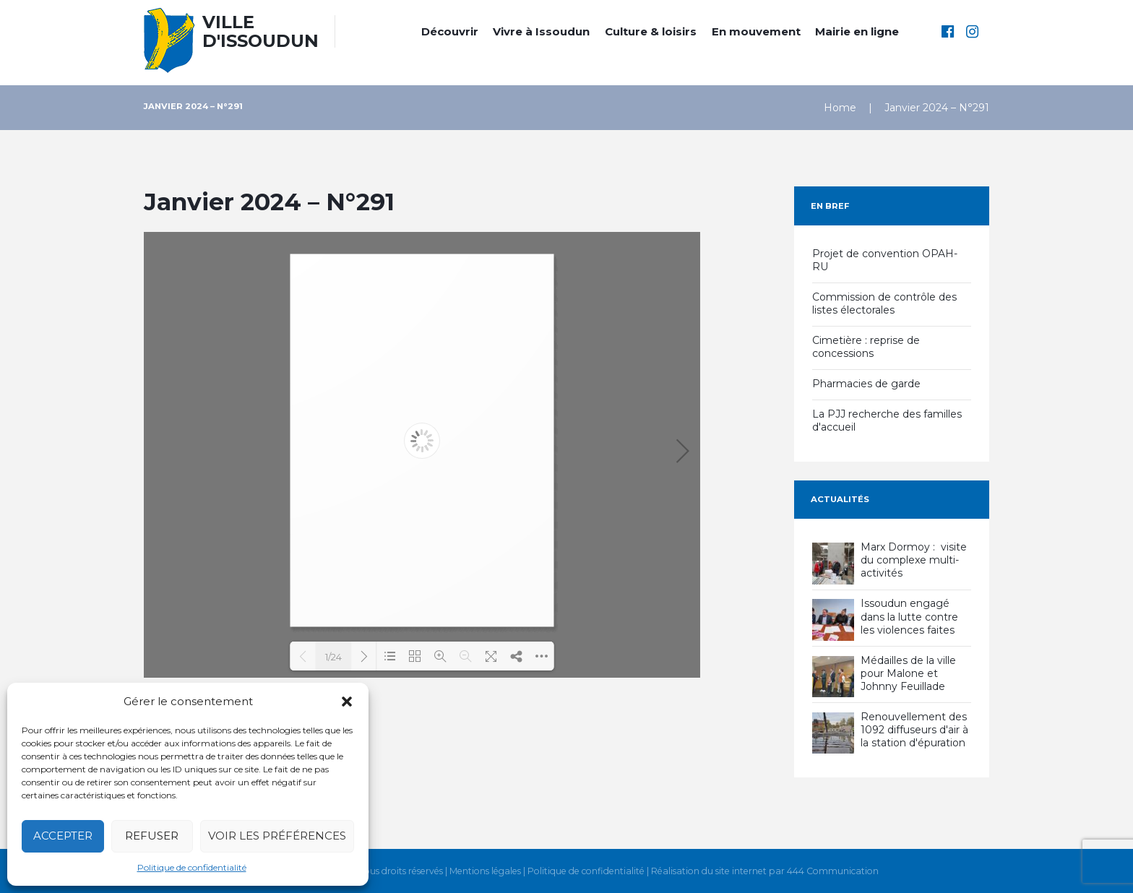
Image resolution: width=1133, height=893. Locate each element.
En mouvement (756, 31)
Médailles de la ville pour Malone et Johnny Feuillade (908, 673)
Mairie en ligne (857, 31)
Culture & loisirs (651, 31)
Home (840, 107)
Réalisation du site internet (709, 871)
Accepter (62, 835)
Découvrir (449, 31)
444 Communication (833, 871)
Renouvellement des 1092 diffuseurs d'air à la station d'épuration (914, 729)
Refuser (151, 835)
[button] (347, 701)
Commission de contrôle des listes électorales (884, 303)
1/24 (333, 657)
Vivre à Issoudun (541, 31)
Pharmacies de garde (866, 383)
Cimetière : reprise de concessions (866, 347)
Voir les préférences (277, 835)
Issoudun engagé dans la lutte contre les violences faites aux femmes (909, 623)
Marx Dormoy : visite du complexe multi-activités (914, 559)
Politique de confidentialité (191, 867)
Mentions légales (485, 871)
